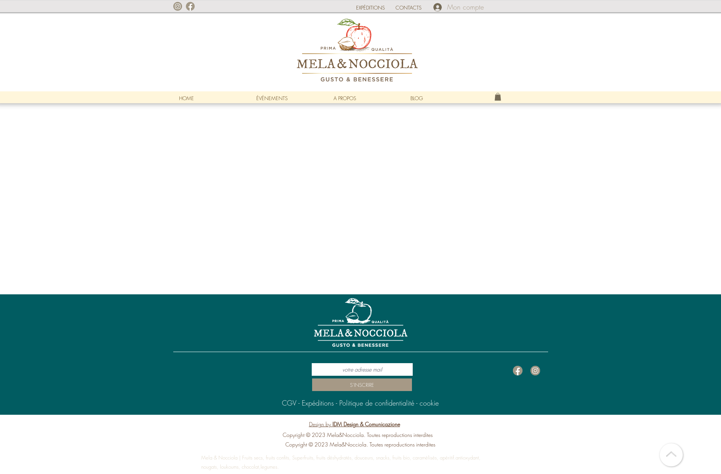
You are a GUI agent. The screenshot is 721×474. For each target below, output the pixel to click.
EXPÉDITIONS (370, 7)
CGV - (290, 402)
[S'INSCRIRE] (362, 384)
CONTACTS (408, 7)
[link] (498, 97)
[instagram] (177, 6)
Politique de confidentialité (376, 402)
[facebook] (190, 6)
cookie (429, 402)
